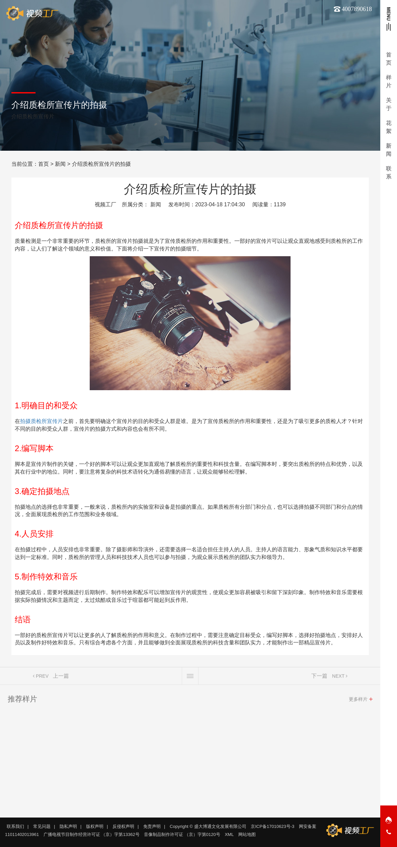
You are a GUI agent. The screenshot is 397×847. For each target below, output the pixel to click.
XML (229, 834)
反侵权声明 (123, 826)
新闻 (60, 164)
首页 (43, 164)
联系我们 (15, 826)
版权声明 (94, 826)
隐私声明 (68, 826)
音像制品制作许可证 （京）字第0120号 (182, 834)
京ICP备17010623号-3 (272, 826)
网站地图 (247, 834)
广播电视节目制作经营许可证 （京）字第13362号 (92, 834)
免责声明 (152, 826)
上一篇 (61, 678)
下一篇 (319, 678)
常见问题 (42, 826)
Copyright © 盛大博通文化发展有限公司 (208, 826)
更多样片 (358, 701)
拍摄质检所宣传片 (41, 421)
